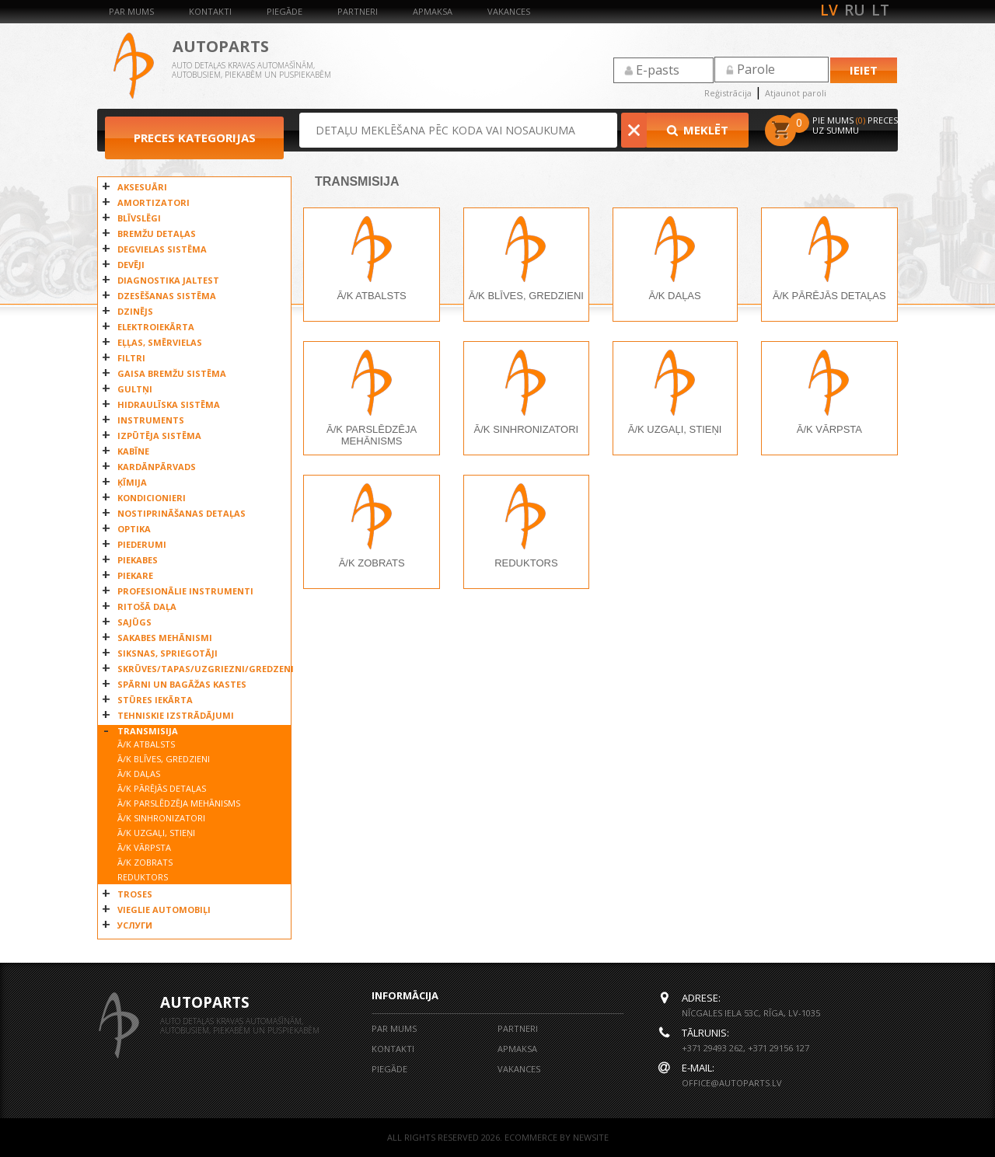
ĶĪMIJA (132, 482)
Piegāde (284, 11)
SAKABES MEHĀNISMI (164, 637)
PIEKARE (135, 575)
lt (880, 10)
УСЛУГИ (134, 925)
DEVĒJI (131, 264)
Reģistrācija (728, 93)
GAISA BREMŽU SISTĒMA (171, 373)
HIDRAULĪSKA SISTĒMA (168, 404)
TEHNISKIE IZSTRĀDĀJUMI (175, 715)
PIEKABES (137, 560)
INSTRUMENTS (150, 420)
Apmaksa (432, 11)
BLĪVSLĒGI (139, 218)
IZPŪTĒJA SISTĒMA (159, 435)
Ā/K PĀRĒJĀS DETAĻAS (161, 788)
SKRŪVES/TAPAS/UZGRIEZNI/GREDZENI (200, 668)
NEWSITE (591, 1137)
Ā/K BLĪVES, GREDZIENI (163, 759)
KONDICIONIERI (151, 498)
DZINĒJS (135, 311)
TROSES (134, 894)
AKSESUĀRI (142, 187)
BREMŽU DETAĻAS (156, 233)
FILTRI (131, 358)
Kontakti (210, 11)
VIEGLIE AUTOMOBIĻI (164, 909)
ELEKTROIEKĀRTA (155, 327)
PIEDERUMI (141, 544)
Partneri (357, 11)
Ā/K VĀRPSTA (144, 847)
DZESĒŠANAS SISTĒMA (166, 295)
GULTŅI (134, 389)
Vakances (508, 11)
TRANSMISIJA (147, 731)
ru (854, 10)
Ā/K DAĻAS (138, 773)
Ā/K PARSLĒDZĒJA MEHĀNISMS (178, 803)
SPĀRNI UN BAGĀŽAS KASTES (181, 684)
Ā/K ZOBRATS (145, 862)
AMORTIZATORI (153, 202)
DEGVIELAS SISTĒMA (162, 249)
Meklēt (699, 130)
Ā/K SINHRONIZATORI (161, 818)
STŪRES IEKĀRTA (155, 700)
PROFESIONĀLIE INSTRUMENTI (185, 591)
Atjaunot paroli (795, 93)
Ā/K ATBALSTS (146, 744)
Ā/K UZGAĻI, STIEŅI (156, 832)
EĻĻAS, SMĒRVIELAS (159, 342)
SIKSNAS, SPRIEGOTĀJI (167, 653)
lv (829, 10)
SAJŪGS (134, 622)
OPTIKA (134, 529)
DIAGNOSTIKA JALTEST (168, 280)
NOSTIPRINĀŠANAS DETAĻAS (181, 513)
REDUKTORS (142, 877)
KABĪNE (133, 451)
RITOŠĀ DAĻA (146, 606)
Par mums (131, 11)
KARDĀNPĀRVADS (156, 466)
